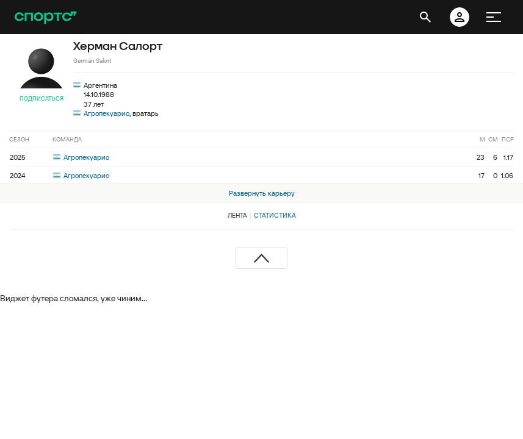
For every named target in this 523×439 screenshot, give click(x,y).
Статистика (275, 215)
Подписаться (41, 98)
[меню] (493, 17)
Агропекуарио (106, 113)
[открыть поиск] (425, 17)
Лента (237, 215)
